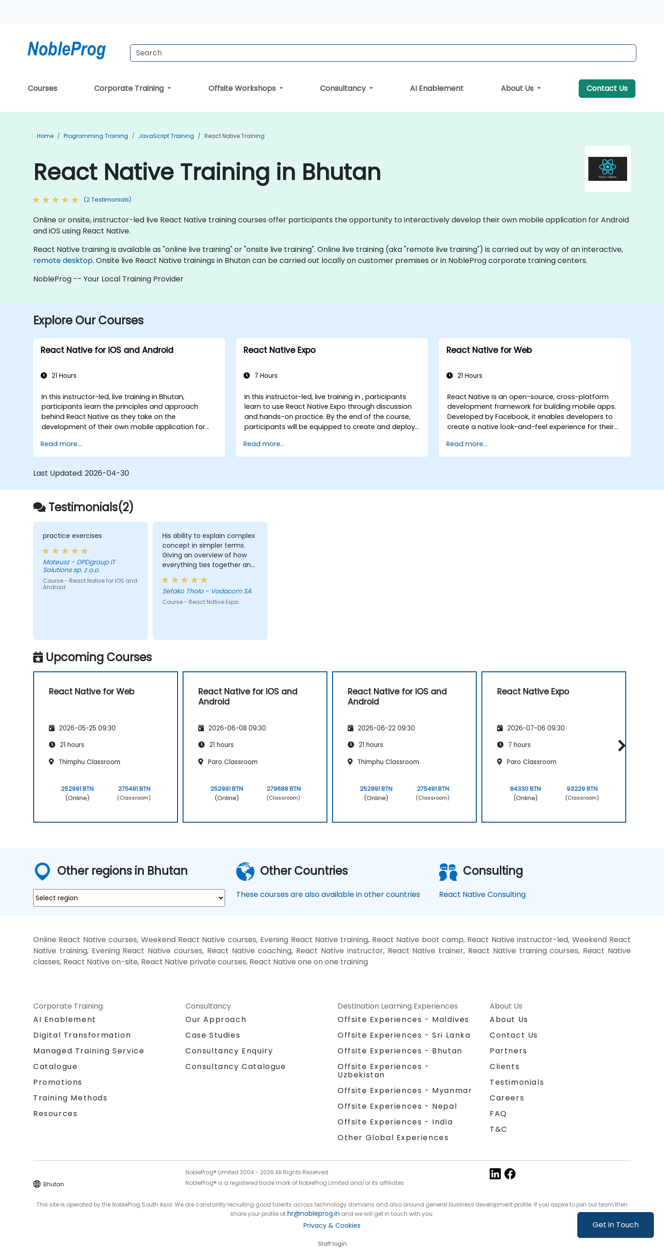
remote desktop (63, 260)
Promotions (58, 1082)
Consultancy (344, 88)
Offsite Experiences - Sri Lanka (404, 1035)
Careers (507, 1098)
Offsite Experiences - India (395, 1122)
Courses (42, 88)
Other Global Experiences (393, 1137)
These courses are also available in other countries (328, 894)
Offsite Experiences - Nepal (397, 1106)
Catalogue (55, 1066)
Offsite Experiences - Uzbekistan (384, 1070)
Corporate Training (130, 88)
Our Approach (215, 1019)
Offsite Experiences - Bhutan (400, 1051)
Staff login (332, 1244)
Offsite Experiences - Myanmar (405, 1090)
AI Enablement (436, 88)
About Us (518, 88)
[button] (619, 745)
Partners (509, 1051)
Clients (505, 1066)
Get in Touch (616, 1224)
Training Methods (70, 1098)
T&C (499, 1129)
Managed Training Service (88, 1051)
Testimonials (517, 1082)
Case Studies (212, 1035)
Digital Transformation (82, 1035)
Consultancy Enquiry (229, 1051)
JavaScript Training (166, 136)
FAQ (498, 1113)
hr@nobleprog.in (313, 1213)
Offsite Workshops (243, 88)
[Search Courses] (383, 53)
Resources (55, 1113)
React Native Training (234, 136)
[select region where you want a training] (129, 898)
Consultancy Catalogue (235, 1066)
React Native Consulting (482, 894)
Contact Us (607, 88)
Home (45, 136)
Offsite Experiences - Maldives (403, 1019)
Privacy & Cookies (332, 1225)
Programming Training (96, 136)
